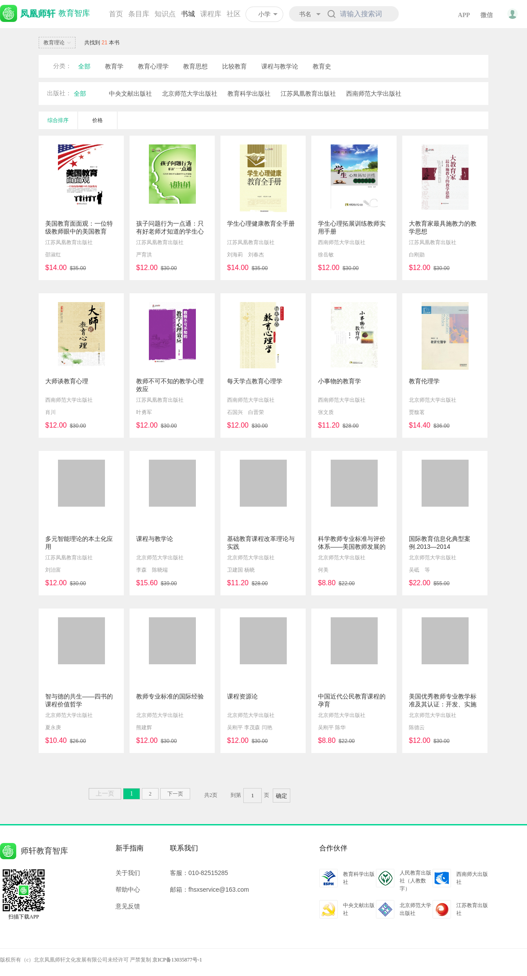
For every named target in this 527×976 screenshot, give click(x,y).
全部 (84, 66)
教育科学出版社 (249, 93)
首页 (116, 14)
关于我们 (128, 872)
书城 (188, 14)
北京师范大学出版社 (189, 93)
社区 (234, 14)
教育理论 (58, 43)
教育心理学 (153, 66)
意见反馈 (128, 906)
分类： (62, 66)
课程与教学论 (279, 66)
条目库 (138, 14)
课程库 (210, 14)
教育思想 (195, 66)
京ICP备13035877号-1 (177, 960)
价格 (97, 120)
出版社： (59, 93)
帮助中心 (128, 889)
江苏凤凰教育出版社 (308, 93)
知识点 (165, 14)
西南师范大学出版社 (373, 93)
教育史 (322, 66)
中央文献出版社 (130, 93)
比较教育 (234, 66)
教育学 (114, 66)
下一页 (175, 794)
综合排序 (58, 120)
